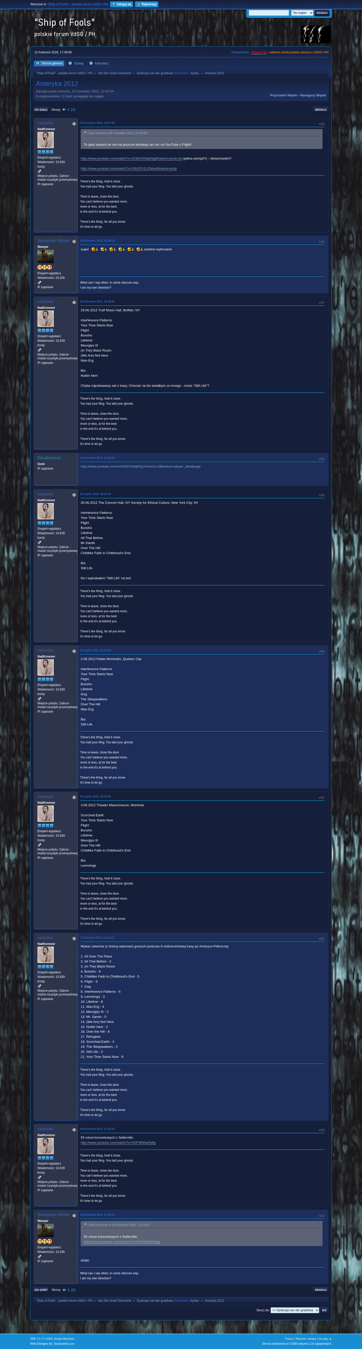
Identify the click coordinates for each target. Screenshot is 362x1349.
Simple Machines (64, 1338)
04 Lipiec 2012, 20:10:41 (95, 796)
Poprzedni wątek (283, 95)
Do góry (41, 1289)
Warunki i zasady (306, 1338)
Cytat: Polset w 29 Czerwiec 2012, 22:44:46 (117, 133)
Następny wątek (313, 95)
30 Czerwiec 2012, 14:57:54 (97, 122)
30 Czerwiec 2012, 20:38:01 (97, 301)
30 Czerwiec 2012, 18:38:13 (97, 240)
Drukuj (321, 109)
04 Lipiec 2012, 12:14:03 (95, 650)
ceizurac (45, 123)
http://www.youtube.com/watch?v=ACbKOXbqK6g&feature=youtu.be (131, 158)
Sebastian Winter (53, 240)
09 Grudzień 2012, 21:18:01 (97, 1128)
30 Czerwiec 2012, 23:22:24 (97, 457)
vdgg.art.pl (258, 52)
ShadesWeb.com (64, 1343)
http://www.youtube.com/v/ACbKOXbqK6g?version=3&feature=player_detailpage (141, 466)
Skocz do (262, 1310)
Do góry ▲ (325, 1338)
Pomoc (289, 1338)
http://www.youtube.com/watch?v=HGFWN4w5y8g (118, 1142)
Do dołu (41, 109)
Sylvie (194, 73)
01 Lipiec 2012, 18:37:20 (95, 493)
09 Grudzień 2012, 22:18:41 (97, 1214)
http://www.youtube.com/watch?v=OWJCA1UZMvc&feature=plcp (129, 168)
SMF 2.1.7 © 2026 (41, 1338)
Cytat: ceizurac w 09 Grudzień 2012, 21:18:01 (118, 1225)
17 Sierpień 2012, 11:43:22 (97, 937)
